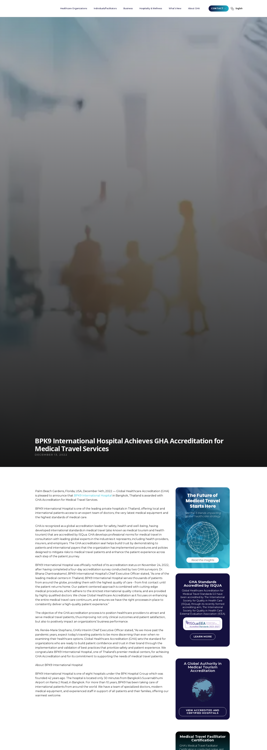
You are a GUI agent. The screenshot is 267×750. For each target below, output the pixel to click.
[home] (37, 8)
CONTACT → (218, 8)
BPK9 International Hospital (93, 495)
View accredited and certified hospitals (202, 711)
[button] (73, 8)
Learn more (203, 636)
